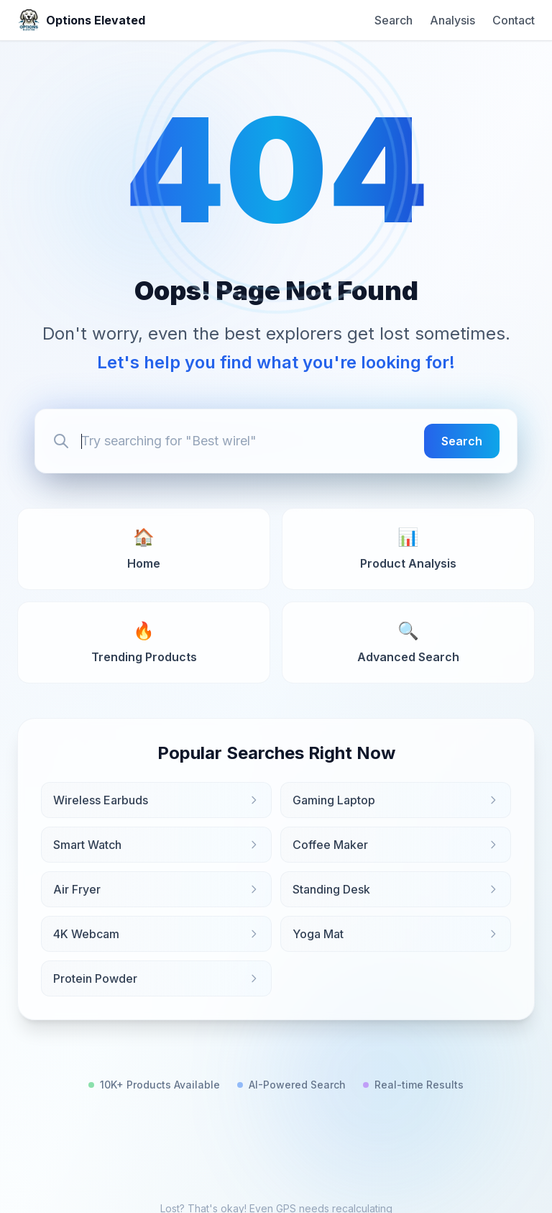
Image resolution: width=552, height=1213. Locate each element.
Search (393, 20)
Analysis (452, 20)
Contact (513, 20)
